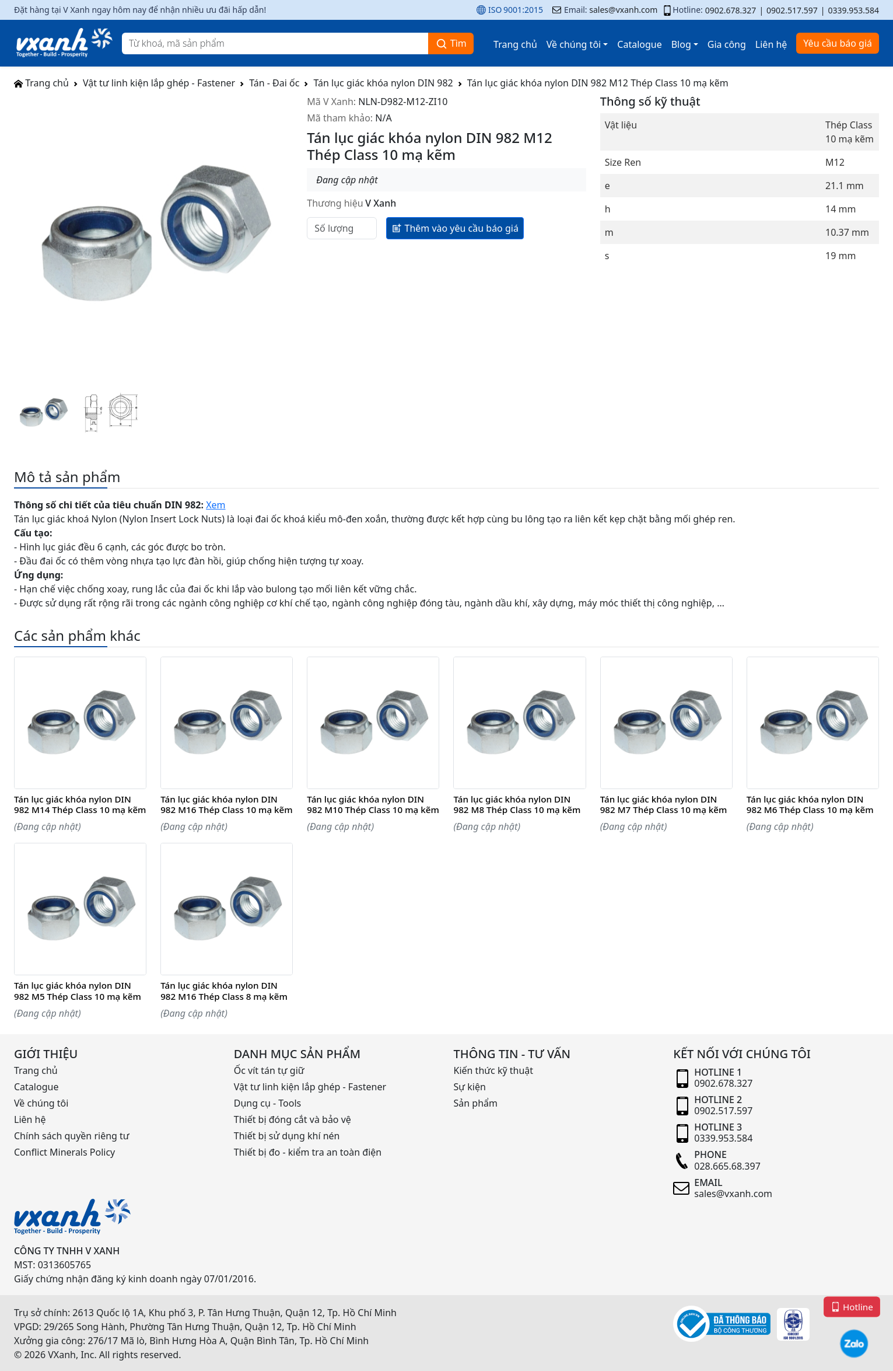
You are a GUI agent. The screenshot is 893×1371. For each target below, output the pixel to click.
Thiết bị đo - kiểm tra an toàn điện (307, 1152)
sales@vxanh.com (623, 9)
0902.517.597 (792, 10)
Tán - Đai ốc (274, 82)
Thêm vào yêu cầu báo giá (455, 228)
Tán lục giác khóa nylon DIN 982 (383, 82)
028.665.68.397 (727, 1166)
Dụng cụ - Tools (267, 1103)
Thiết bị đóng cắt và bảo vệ (292, 1119)
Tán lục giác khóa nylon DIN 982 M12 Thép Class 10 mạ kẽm (598, 82)
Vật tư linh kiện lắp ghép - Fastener (159, 82)
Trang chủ (515, 44)
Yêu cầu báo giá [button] (837, 43)
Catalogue (639, 44)
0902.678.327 (731, 10)
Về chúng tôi (574, 44)
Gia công (727, 44)
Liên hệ (771, 44)
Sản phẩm (476, 1103)
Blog (681, 44)
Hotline (851, 1306)
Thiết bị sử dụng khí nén (287, 1135)
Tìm (451, 43)
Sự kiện (470, 1086)
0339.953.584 (853, 10)
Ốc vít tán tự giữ (269, 1070)
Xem (215, 504)
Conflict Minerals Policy (64, 1152)
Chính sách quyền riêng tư (71, 1135)
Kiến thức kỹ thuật (494, 1070)
